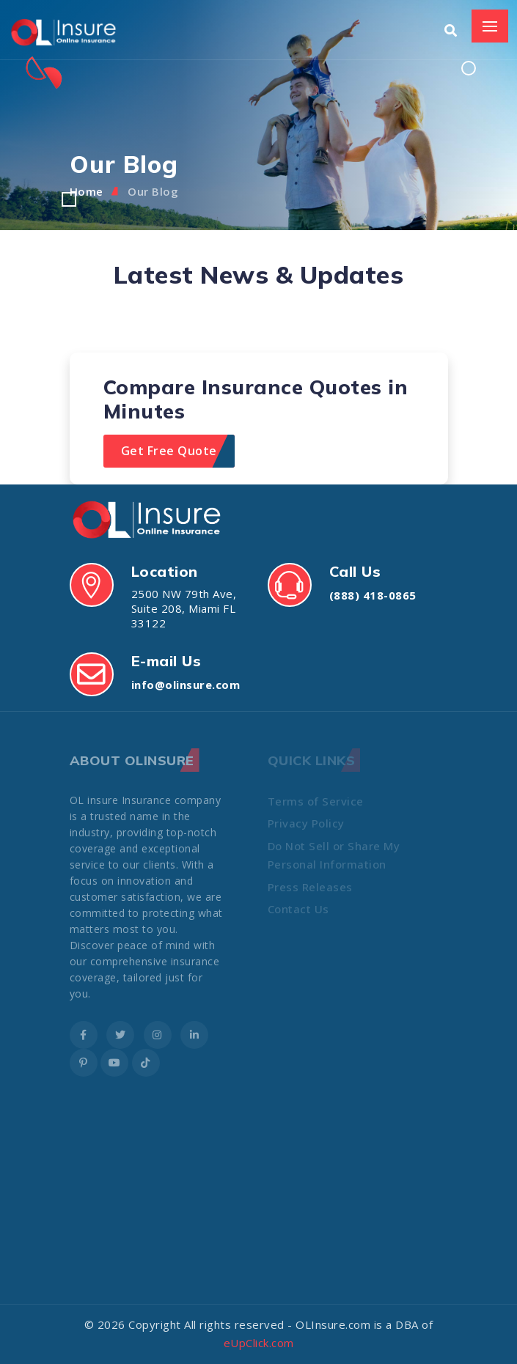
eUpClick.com (259, 1342)
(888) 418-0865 (373, 595)
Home (86, 191)
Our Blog (153, 191)
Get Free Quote (169, 451)
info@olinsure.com (186, 684)
